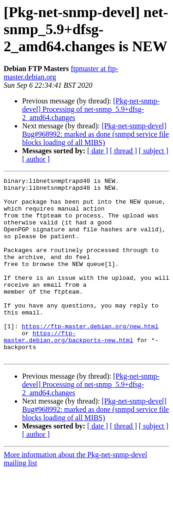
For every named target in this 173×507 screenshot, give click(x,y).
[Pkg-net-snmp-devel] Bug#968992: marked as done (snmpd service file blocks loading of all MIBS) (95, 134)
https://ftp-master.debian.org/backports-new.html (68, 369)
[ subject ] (153, 151)
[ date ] (97, 151)
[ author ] (36, 159)
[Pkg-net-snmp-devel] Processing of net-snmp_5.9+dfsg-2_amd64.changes (91, 109)
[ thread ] (123, 151)
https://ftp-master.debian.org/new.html (90, 356)
